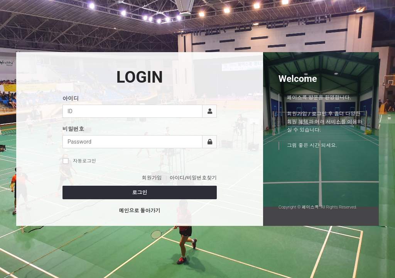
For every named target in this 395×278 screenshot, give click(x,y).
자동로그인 (79, 161)
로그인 (139, 192)
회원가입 (152, 178)
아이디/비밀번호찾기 (193, 178)
